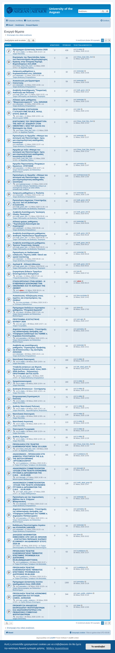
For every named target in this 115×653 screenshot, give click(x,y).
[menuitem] (32, 20)
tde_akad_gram (25, 376)
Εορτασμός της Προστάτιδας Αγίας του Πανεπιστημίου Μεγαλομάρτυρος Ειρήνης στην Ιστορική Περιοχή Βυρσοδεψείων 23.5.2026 (30, 60)
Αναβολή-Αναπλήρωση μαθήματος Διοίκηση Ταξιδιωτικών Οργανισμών (30, 234)
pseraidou (19, 168)
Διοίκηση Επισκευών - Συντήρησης (29, 389)
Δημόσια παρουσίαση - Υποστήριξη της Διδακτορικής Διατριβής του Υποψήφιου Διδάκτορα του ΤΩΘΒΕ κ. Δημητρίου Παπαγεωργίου (30, 512)
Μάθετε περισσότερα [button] (57, 648)
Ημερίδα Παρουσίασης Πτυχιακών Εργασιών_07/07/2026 (29, 165)
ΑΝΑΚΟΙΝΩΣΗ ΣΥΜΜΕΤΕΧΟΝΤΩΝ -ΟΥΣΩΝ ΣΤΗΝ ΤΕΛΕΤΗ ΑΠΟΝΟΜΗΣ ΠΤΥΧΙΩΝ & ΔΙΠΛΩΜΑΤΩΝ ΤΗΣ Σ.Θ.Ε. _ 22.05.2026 (30, 471)
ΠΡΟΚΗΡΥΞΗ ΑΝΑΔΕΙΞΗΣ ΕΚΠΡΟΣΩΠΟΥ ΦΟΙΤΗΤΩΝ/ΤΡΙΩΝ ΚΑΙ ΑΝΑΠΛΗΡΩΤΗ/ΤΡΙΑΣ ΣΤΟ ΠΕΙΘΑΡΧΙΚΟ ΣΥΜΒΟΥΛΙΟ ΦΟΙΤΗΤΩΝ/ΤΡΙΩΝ (28, 610)
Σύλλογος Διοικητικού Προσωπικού (25, 292)
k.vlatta (22, 52)
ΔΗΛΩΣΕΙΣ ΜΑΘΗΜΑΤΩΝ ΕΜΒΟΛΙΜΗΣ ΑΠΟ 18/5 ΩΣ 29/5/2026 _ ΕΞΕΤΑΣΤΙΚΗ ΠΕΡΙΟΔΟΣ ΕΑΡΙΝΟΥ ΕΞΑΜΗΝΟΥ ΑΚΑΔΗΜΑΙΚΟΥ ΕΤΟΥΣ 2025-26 (30, 539)
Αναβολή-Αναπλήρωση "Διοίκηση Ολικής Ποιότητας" (29, 213)
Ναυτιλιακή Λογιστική (23, 421)
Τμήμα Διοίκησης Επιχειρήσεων (24, 77)
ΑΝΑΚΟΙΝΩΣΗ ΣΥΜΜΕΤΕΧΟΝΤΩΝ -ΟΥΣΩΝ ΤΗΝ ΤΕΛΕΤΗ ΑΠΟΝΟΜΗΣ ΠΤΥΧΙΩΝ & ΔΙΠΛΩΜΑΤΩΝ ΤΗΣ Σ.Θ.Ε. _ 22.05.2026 (29, 486)
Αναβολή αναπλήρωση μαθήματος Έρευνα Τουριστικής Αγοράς (29, 244)
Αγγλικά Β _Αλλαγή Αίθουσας (26, 264)
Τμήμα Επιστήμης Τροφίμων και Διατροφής (30, 465)
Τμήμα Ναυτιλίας (19, 54)
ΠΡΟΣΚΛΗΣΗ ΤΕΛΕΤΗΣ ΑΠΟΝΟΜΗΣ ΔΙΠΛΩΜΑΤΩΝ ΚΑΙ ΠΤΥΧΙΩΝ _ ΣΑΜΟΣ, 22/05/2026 (30, 595)
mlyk (21, 116)
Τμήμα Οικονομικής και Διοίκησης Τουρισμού (29, 96)
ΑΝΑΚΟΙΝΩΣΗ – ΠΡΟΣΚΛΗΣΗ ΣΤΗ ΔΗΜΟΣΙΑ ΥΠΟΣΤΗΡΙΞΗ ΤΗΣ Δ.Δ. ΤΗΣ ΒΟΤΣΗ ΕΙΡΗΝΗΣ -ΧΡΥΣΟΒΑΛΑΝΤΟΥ (29, 457)
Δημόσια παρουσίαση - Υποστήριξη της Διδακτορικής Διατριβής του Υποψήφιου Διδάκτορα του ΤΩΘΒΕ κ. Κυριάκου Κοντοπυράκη (30, 332)
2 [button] (105, 40)
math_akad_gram (25, 492)
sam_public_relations (27, 600)
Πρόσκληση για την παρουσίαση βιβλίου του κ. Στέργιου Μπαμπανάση (28, 499)
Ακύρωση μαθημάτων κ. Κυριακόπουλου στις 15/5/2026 (27, 72)
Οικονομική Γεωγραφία (23, 429)
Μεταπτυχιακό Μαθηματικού (23, 479)
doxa (21, 312)
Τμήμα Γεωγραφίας (20, 326)
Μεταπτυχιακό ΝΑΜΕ (20, 118)
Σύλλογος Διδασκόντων (23, 304)
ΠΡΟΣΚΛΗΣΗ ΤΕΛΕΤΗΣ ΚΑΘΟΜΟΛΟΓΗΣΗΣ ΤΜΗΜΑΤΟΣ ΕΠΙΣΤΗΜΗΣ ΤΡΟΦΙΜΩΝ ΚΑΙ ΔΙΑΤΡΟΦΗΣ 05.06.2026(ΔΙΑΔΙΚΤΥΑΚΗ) (28, 555)
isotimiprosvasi (24, 184)
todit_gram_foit (21, 94)
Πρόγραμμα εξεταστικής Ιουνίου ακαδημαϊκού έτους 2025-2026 (28, 583)
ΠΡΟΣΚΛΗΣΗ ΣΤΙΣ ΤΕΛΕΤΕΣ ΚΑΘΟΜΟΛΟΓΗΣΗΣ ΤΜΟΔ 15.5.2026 (30, 445)
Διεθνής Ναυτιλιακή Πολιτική (26, 406)
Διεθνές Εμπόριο (20, 437)
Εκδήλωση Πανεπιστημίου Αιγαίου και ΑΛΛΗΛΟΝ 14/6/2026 (29, 526)
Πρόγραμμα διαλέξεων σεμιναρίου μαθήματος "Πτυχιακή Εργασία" (29, 309)
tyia (20, 276)
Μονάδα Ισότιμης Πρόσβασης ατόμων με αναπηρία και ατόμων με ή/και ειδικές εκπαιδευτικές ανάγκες (29, 187)
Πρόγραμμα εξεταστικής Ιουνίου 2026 (30, 49)
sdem (21, 290)
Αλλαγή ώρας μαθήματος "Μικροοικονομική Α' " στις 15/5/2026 (30, 101)
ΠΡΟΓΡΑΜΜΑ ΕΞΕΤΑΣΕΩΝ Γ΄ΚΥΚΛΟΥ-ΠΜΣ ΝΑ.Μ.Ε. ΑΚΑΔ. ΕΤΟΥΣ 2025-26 (27, 111)
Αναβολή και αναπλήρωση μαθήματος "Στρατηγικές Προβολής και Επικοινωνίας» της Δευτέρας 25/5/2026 (29, 348)
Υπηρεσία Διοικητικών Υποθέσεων (25, 278)
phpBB (52, 638)
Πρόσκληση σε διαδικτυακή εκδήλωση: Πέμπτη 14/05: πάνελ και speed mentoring (30, 254)
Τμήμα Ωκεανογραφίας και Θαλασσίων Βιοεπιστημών (29, 546)
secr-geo (22, 324)
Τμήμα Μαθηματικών (28, 493)
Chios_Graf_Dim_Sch (24, 66)
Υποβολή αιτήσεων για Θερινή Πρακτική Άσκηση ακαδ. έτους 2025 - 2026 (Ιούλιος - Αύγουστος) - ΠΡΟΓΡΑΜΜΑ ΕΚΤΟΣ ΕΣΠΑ (30, 370)
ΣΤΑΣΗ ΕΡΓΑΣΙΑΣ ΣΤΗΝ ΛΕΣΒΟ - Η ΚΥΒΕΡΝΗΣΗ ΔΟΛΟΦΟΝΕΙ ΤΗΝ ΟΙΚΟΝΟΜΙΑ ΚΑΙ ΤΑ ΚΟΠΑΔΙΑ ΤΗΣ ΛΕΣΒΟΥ (29, 284)
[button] (109, 40)
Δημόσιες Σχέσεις (27, 68)
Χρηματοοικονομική (22, 381)
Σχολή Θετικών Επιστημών (31, 602)
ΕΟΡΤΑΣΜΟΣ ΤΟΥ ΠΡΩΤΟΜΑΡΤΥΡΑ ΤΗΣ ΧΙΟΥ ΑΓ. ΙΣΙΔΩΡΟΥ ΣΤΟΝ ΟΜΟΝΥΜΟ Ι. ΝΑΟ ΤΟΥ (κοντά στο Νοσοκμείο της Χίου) (30, 124)
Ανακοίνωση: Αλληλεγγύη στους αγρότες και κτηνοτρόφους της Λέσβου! (28, 298)
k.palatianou (23, 463)
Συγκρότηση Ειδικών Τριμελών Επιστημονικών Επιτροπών (27, 272)
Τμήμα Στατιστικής (19, 618)
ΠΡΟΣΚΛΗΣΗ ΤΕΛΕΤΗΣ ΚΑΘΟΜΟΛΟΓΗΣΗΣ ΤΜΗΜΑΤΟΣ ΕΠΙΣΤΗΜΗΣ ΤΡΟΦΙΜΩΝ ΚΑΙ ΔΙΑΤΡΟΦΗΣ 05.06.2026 (28, 570)
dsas (21, 617)
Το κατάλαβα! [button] (98, 646)
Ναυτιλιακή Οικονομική (23, 359)
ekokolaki (19, 75)
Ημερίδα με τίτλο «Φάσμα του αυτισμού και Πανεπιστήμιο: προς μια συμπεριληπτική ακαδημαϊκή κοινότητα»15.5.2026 (29, 153)
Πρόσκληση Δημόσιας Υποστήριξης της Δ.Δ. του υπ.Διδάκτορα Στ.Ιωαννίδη (29, 202)
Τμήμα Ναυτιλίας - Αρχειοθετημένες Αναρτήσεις (30, 410)
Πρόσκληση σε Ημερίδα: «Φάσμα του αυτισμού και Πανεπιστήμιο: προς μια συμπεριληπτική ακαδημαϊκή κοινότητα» (30, 139)
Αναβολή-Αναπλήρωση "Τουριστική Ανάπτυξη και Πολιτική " (29, 91)
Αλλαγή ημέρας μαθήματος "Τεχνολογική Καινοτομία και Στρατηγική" (26, 223)
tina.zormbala (24, 302)
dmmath (22, 477)
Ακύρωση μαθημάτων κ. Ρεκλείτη (28, 193)
